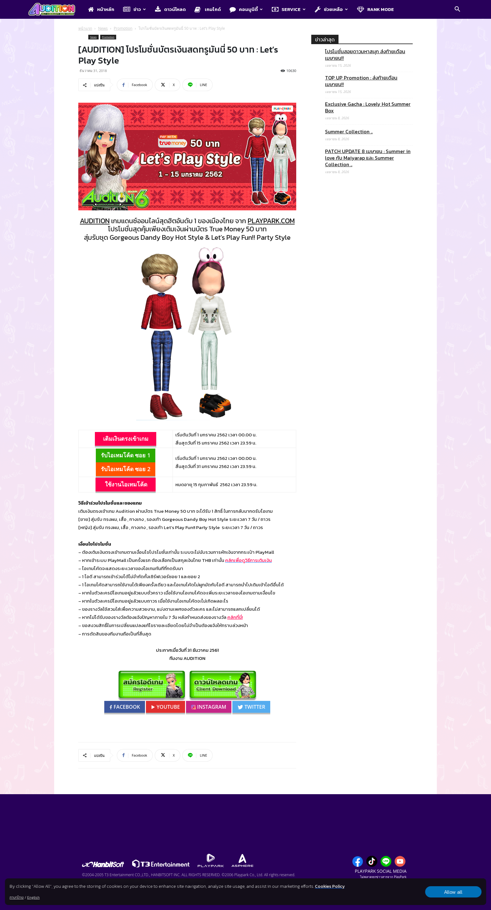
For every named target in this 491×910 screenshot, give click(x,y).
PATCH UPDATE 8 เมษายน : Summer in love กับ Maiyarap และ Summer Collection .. (368, 158)
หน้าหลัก (101, 9)
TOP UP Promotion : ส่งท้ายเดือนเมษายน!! (361, 81)
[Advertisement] (362, 436)
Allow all (453, 892)
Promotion (123, 28)
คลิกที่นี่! (235, 617)
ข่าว (134, 9)
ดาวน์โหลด (170, 9)
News (103, 28)
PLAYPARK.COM (271, 221)
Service (289, 9)
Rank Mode (375, 9)
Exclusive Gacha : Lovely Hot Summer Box (368, 107)
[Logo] (55, 9)
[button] (457, 9)
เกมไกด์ (207, 9)
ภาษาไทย (17, 897)
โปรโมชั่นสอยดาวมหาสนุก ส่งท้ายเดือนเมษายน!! (365, 54)
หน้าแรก (85, 28)
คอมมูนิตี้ (246, 9)
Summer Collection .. (349, 131)
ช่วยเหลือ (331, 9)
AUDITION (95, 221)
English (33, 897)
